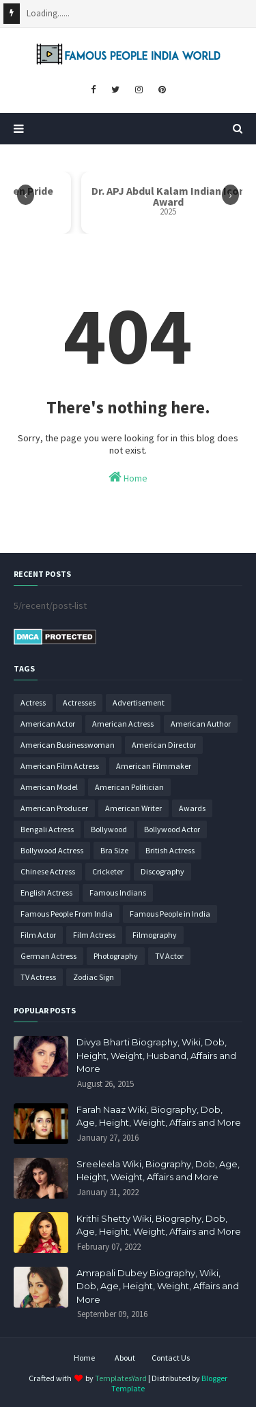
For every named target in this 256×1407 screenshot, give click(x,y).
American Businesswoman (67, 745)
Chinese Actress (47, 871)
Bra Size (114, 850)
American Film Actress (59, 766)
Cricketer (108, 871)
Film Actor (38, 935)
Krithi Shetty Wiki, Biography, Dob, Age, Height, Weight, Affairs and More (158, 1225)
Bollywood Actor (172, 829)
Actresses (79, 702)
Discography (162, 871)
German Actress (48, 956)
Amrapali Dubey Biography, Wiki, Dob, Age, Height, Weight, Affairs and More (157, 1286)
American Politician (129, 787)
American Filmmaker (153, 766)
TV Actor (169, 956)
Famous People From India (66, 913)
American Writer (133, 808)
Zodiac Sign (93, 977)
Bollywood (109, 829)
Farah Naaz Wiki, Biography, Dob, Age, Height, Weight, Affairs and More (158, 1116)
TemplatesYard (121, 1378)
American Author (201, 723)
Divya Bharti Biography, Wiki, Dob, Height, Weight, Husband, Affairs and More (156, 1055)
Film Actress (94, 935)
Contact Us (171, 1358)
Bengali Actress (47, 829)
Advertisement (139, 702)
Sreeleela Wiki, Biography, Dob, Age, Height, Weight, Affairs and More (158, 1170)
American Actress (123, 723)
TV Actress (38, 977)
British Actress (170, 850)
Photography (116, 956)
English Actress (46, 892)
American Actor (47, 723)
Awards (192, 808)
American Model (49, 787)
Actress (33, 702)
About (125, 1358)
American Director (164, 745)
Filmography (154, 935)
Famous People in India (170, 913)
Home (128, 477)
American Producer (54, 808)
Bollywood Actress (51, 850)
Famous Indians (117, 892)
